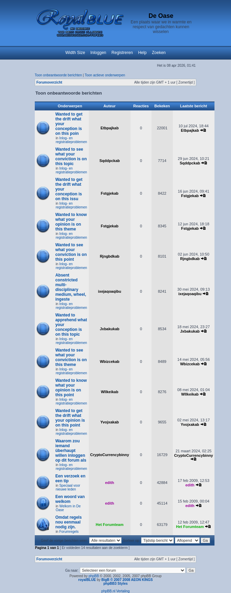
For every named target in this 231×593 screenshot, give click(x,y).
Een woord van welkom (70, 499)
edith (109, 483)
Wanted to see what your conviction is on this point (71, 252)
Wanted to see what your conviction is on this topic (71, 156)
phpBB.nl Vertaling (115, 591)
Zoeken (159, 52)
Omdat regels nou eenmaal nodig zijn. (68, 522)
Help (142, 52)
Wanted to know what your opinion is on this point (71, 387)
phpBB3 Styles (115, 583)
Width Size (75, 52)
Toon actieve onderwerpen (105, 75)
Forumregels (68, 531)
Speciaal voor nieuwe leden (68, 487)
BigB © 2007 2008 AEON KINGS (127, 580)
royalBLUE (87, 580)
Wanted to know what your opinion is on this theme (71, 221)
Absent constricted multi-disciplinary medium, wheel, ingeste (70, 287)
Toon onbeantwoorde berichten (58, 75)
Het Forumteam (110, 524)
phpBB (93, 576)
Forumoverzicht (49, 82)
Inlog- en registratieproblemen (71, 140)
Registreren (122, 52)
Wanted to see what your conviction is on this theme (71, 357)
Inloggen (98, 52)
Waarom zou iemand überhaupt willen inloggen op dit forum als (70, 451)
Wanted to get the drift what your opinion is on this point (70, 418)
